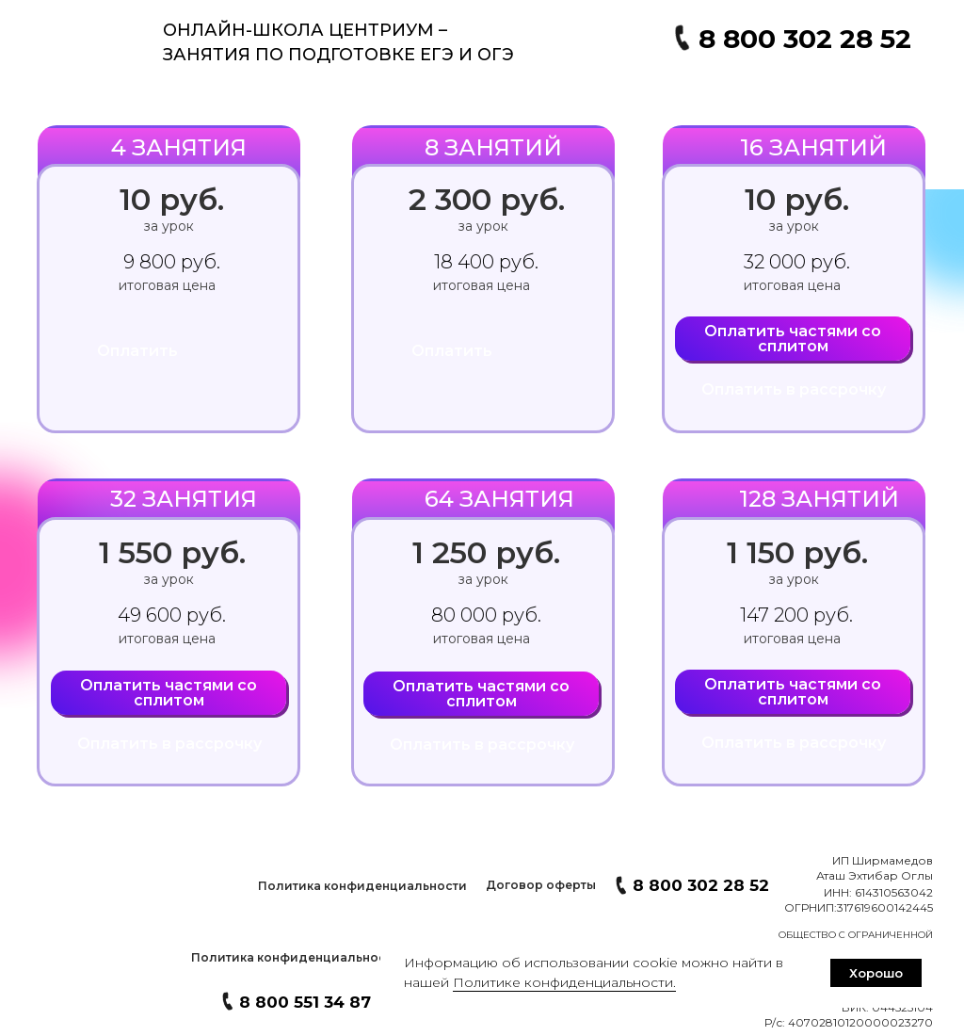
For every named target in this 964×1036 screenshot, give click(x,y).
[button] (362, 886)
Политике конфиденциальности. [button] (564, 982)
